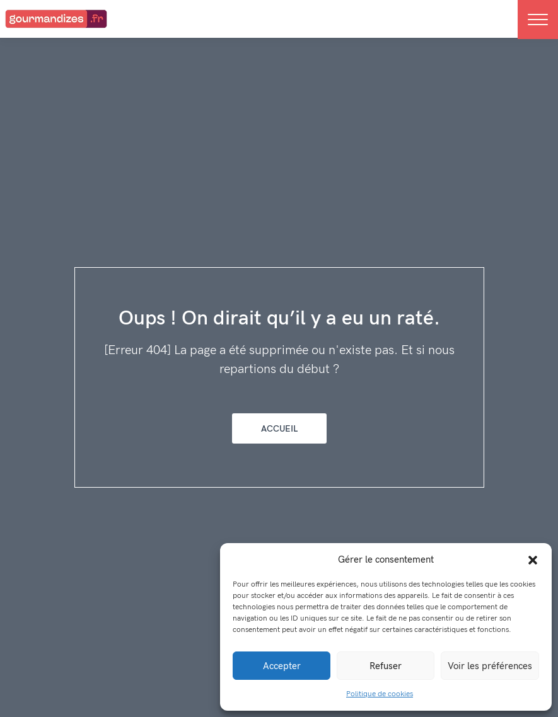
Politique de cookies (379, 694)
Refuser (385, 666)
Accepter (282, 666)
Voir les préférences (490, 666)
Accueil (279, 428)
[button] (532, 559)
